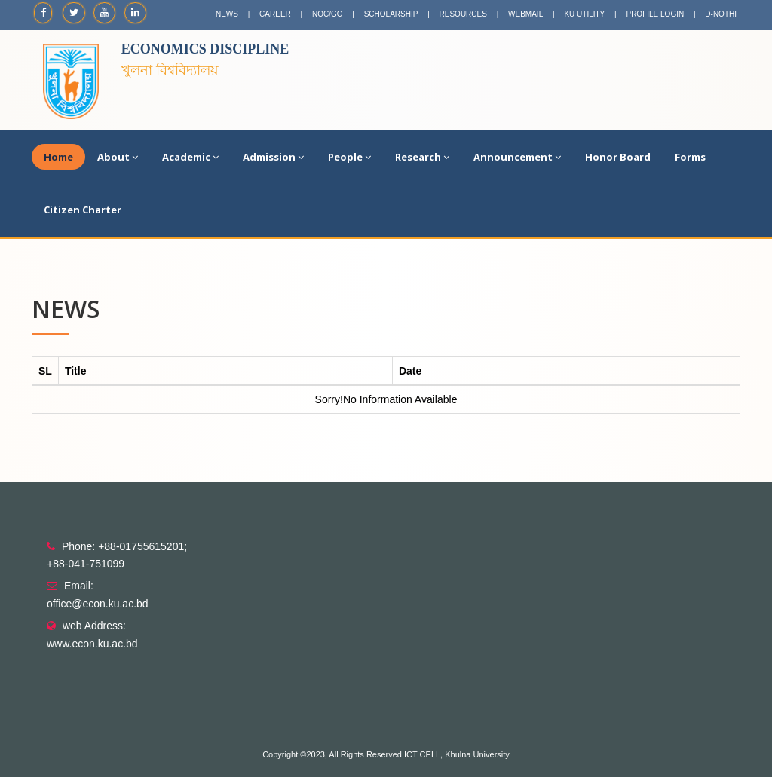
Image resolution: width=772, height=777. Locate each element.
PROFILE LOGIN (655, 14)
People (349, 157)
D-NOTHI (721, 14)
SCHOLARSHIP (391, 14)
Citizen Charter (82, 209)
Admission (273, 157)
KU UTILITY (584, 14)
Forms (690, 157)
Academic (190, 157)
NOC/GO (327, 14)
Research (422, 157)
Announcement (517, 157)
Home (58, 157)
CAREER (275, 14)
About (117, 157)
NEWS (227, 14)
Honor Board (618, 157)
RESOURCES (463, 14)
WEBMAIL (525, 14)
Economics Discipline (205, 49)
